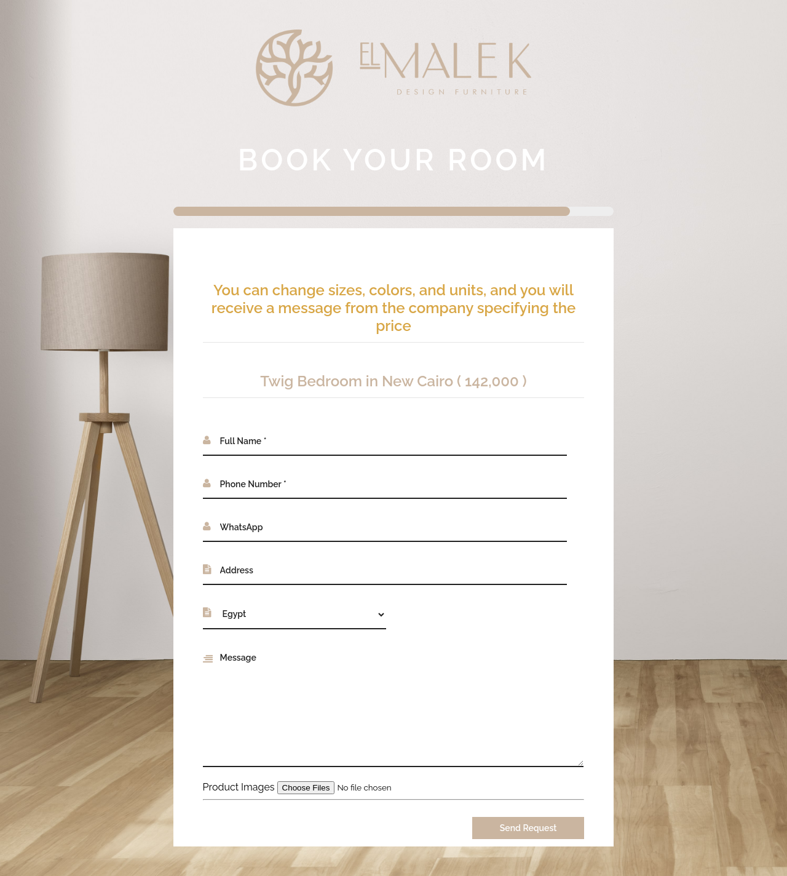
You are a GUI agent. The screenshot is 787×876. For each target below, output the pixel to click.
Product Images (239, 787)
